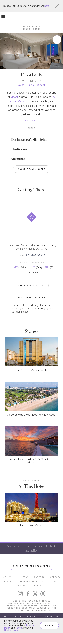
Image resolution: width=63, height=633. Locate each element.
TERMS (53, 581)
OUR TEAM (22, 577)
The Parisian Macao (31, 525)
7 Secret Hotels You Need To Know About (31, 414)
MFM (16, 267)
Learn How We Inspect (32, 85)
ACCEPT (49, 625)
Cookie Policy (11, 630)
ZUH (47, 267)
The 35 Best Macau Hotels (31, 370)
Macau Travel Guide (31, 169)
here (46, 6)
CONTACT (39, 585)
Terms (18, 627)
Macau (15, 97)
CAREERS (39, 577)
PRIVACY (23, 585)
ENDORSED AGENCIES (31, 581)
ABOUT (7, 577)
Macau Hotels (31, 26)
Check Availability (31, 285)
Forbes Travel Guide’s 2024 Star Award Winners (31, 461)
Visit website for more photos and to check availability (31, 548)
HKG (33, 267)
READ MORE (31, 120)
